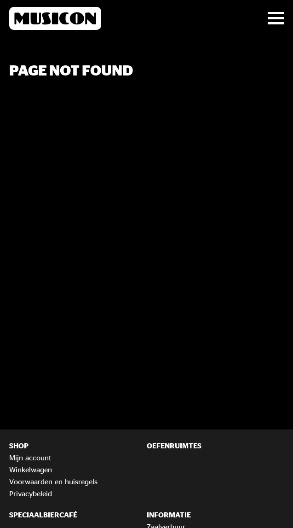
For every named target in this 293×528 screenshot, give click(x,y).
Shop (19, 445)
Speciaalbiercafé (43, 515)
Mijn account (30, 457)
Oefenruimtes (174, 445)
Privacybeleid (30, 493)
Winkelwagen (30, 469)
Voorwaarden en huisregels (53, 481)
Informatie (169, 515)
